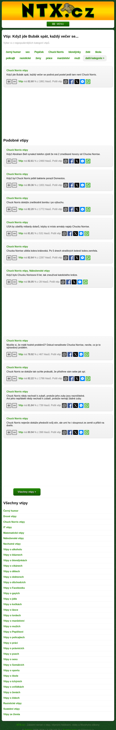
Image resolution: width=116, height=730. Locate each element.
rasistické (25, 58)
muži (77, 58)
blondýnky (75, 52)
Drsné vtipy (9, 516)
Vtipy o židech (11, 698)
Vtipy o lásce (10, 610)
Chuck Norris (56, 52)
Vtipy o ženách (11, 692)
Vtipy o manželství (13, 621)
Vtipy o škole (10, 676)
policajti (10, 58)
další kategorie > (94, 58)
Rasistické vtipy (12, 703)
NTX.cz (21, 725)
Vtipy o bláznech (12, 555)
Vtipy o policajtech (14, 637)
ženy (38, 58)
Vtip (20, 81)
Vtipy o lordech (12, 615)
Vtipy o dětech (11, 571)
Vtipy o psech (11, 654)
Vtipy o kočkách (12, 604)
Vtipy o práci (10, 643)
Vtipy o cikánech (12, 566)
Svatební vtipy (11, 709)
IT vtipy (7, 527)
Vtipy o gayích (11, 593)
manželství (63, 58)
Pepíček (39, 52)
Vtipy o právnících (13, 648)
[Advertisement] (58, 111)
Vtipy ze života (11, 714)
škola (98, 52)
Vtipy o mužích (11, 626)
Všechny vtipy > (27, 492)
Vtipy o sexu (10, 659)
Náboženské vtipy (39, 270)
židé (87, 52)
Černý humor (10, 511)
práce (49, 58)
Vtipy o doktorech (13, 577)
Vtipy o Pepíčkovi (13, 632)
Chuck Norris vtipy (17, 70)
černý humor (13, 52)
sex (28, 52)
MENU (58, 24)
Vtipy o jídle (10, 599)
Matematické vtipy (13, 533)
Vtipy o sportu (11, 670)
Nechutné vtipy (12, 544)
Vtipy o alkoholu (12, 549)
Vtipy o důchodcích (14, 582)
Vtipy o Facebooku (14, 588)
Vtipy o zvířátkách (13, 687)
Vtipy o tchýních (12, 681)
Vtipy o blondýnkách (15, 560)
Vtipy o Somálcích (13, 665)
